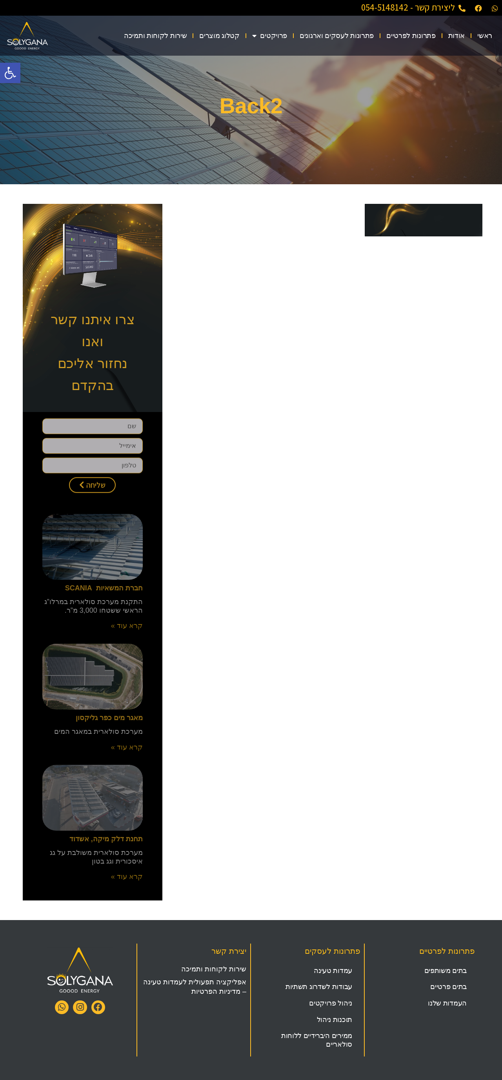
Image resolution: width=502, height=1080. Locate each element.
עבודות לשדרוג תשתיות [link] (319, 987)
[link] (10, 73)
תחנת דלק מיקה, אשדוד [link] (106, 839)
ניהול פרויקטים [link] (330, 1003)
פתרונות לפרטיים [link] (411, 36)
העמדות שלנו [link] (447, 1003)
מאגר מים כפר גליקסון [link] (109, 718)
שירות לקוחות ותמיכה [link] (155, 36)
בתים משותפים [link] (445, 971)
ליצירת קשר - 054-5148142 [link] (408, 7)
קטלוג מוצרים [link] (219, 36)
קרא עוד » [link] (127, 626)
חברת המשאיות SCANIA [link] (104, 588)
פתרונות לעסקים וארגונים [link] (337, 36)
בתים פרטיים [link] (448, 987)
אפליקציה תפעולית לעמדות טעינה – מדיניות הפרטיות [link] (194, 986)
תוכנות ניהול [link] (334, 1020)
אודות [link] (456, 36)
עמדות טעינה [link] (333, 971)
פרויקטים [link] (269, 35)
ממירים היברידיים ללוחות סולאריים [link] (316, 1040)
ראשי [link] (484, 36)
